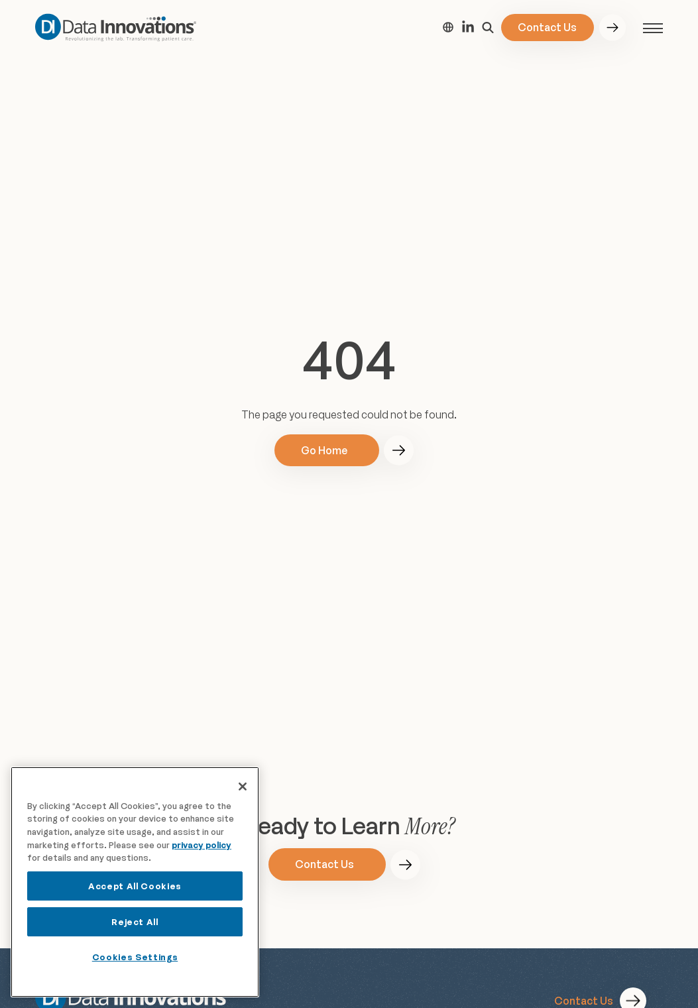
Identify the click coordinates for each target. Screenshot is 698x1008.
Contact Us (547, 27)
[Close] (242, 786)
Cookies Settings (135, 957)
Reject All (134, 921)
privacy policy (201, 845)
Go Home (324, 450)
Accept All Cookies (135, 886)
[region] (135, 882)
